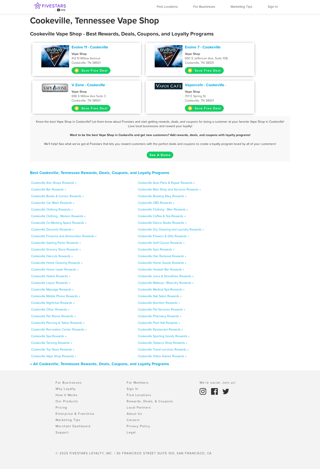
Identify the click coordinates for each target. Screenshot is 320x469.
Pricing (61, 407)
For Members (138, 382)
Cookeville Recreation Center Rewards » (58, 329)
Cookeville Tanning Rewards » (51, 343)
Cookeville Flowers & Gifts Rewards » (163, 236)
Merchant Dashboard (73, 426)
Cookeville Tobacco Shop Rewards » (162, 343)
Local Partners (139, 407)
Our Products (67, 401)
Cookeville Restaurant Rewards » (160, 329)
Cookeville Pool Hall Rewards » (159, 323)
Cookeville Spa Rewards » (48, 336)
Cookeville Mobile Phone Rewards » (55, 296)
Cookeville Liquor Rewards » (50, 283)
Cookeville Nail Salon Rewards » (160, 296)
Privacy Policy (138, 426)
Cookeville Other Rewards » (50, 309)
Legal (131, 432)
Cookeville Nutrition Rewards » (159, 303)
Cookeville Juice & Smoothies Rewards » (166, 276)
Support (62, 432)
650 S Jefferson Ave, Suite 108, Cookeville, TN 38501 (215, 58)
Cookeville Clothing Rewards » (52, 209)
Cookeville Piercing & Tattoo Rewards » (57, 323)
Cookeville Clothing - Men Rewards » (163, 209)
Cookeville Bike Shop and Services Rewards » (169, 189)
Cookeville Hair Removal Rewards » (162, 256)
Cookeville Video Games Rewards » (162, 356)
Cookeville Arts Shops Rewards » (53, 182)
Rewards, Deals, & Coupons (150, 401)
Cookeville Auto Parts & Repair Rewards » (166, 182)
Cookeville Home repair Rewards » (54, 269)
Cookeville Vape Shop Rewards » (53, 356)
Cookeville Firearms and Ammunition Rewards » (63, 236)
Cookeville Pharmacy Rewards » (159, 316)
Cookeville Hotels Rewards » (50, 276)
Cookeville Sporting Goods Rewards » (164, 336)
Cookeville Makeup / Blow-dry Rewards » (166, 283)
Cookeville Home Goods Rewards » (162, 263)
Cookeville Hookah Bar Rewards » (161, 269)
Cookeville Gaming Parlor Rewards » (56, 243)
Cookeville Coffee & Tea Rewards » (162, 216)
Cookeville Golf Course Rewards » (161, 243)
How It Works (67, 395)
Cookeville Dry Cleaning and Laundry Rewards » (171, 229)
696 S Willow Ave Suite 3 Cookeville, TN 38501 (102, 96)
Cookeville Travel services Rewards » (163, 349)
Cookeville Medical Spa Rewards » (161, 289)
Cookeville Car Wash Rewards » (52, 202)
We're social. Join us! (218, 382)
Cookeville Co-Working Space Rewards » (58, 222)
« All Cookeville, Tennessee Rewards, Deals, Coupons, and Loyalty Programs (99, 364)
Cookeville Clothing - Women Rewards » (58, 216)
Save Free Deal (91, 70)
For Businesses (204, 6)
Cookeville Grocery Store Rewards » (56, 249)
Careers (133, 420)
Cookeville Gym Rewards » (156, 249)
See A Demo (160, 155)
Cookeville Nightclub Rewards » (52, 303)
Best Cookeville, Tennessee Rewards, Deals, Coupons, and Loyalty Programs (99, 173)
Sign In (273, 6)
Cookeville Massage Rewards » (52, 289)
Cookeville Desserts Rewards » (52, 229)
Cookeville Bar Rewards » (48, 189)
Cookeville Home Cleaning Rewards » (56, 263)
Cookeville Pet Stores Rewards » (53, 316)
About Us (134, 413)
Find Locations (167, 6)
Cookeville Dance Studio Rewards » (162, 222)
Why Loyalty (66, 389)
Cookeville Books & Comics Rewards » (57, 196)
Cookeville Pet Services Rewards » (161, 309)
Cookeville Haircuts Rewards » (52, 256)
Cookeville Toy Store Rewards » (52, 349)
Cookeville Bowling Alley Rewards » (162, 196)
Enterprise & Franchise (75, 413)
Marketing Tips (241, 6)
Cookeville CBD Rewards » (156, 202)
